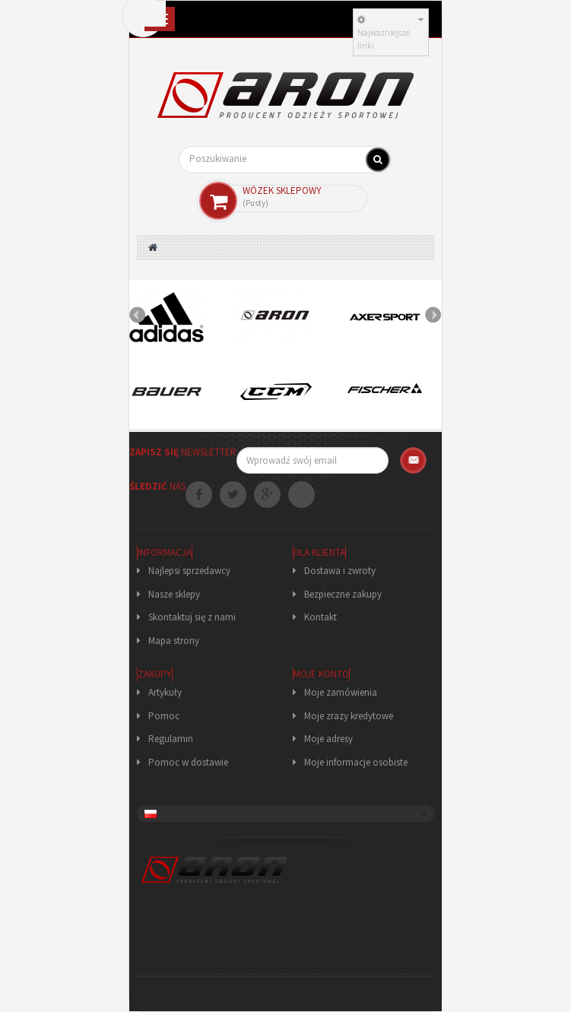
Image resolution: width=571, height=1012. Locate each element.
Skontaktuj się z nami (192, 617)
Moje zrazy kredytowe (348, 715)
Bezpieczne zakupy (343, 594)
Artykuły (165, 692)
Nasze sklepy (174, 594)
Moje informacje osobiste (356, 762)
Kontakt (320, 617)
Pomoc (163, 715)
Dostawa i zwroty (340, 570)
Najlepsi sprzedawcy (189, 570)
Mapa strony (173, 640)
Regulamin (170, 738)
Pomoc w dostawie (188, 762)
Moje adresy (328, 738)
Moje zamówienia (340, 692)
